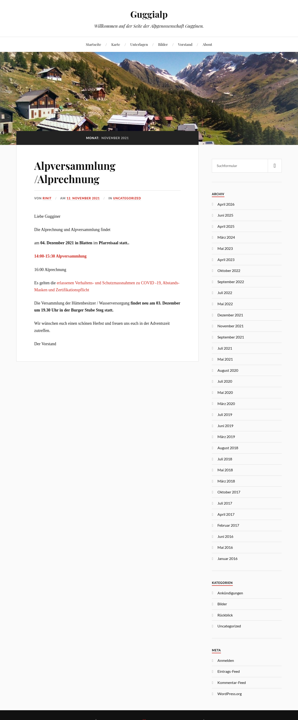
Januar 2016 (227, 558)
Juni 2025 (225, 215)
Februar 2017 (228, 525)
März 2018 (226, 481)
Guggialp (149, 14)
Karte (115, 44)
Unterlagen (139, 44)
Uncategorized (127, 198)
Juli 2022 (224, 292)
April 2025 (225, 226)
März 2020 (226, 403)
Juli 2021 (224, 348)
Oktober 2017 (228, 492)
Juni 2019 (225, 425)
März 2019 (226, 436)
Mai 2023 (225, 248)
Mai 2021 (225, 359)
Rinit (47, 198)
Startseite (93, 44)
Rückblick (225, 615)
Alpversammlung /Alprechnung (74, 172)
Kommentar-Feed (231, 682)
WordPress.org (229, 693)
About (207, 44)
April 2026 (225, 204)
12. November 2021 (83, 198)
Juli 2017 (224, 503)
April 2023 (225, 259)
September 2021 (230, 337)
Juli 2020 (224, 381)
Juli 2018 (224, 459)
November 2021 (230, 326)
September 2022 (230, 281)
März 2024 (226, 237)
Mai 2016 (225, 547)
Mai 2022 (225, 303)
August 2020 (227, 370)
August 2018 (227, 447)
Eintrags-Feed (228, 671)
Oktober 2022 (228, 270)
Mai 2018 (225, 470)
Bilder (163, 44)
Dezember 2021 (230, 315)
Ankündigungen (230, 593)
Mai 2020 (225, 392)
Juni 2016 (225, 536)
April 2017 (225, 514)
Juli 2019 (224, 414)
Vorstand (185, 44)
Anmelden (225, 660)
